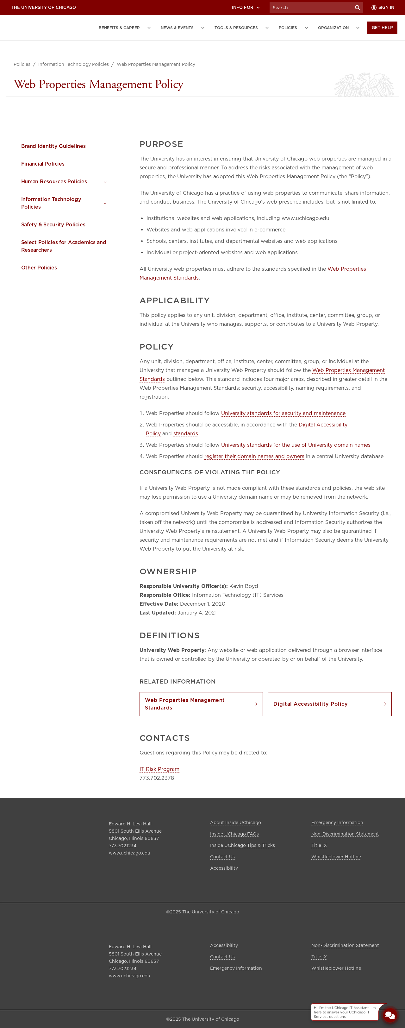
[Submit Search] (357, 7)
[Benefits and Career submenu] (149, 28)
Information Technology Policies (73, 64)
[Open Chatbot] (390, 1015)
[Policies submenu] (306, 28)
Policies (22, 64)
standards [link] (185, 434)
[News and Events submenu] (202, 28)
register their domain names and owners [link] (254, 456)
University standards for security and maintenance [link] (283, 413)
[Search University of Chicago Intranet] (311, 7)
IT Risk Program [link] (159, 769)
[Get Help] (382, 28)
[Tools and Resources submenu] (267, 28)
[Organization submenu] (358, 28)
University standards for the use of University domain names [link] (296, 445)
